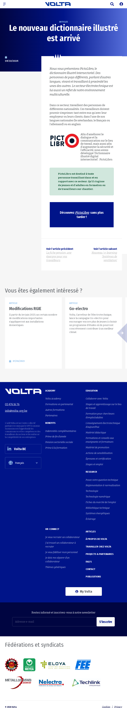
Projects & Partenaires (100, 550)
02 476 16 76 (12, 404)
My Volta (83, 586)
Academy (50, 390)
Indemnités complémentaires (60, 430)
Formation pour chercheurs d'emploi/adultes (100, 415)
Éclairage (91, 516)
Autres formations (55, 409)
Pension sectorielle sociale (59, 441)
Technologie (92, 489)
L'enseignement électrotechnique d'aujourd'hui (103, 424)
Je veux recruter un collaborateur (62, 534)
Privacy (118, 701)
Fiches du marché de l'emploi (101, 500)
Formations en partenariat (59, 404)
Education (92, 390)
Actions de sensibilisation (99, 452)
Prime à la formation (56, 446)
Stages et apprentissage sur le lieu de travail (103, 406)
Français (16, 463)
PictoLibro (82, 213)
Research (91, 470)
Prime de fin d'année (55, 436)
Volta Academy (53, 398)
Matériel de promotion (97, 446)
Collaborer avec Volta (97, 398)
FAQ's (89, 557)
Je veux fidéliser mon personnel (61, 549)
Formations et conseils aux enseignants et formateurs (100, 439)
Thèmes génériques (55, 564)
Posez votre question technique (102, 478)
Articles (91, 528)
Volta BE (17, 449)
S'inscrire (105, 616)
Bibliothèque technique (98, 505)
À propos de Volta (96, 536)
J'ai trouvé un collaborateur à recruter (60, 542)
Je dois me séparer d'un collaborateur (57, 557)
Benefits (50, 422)
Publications (93, 571)
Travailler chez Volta (98, 543)
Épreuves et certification (98, 457)
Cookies (106, 701)
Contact (90, 564)
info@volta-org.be (16, 410)
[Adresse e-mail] (54, 616)
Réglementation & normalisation (103, 484)
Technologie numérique (98, 494)
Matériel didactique (96, 432)
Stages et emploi (94, 463)
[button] (5, 4)
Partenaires (51, 415)
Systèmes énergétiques (98, 511)
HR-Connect (52, 526)
